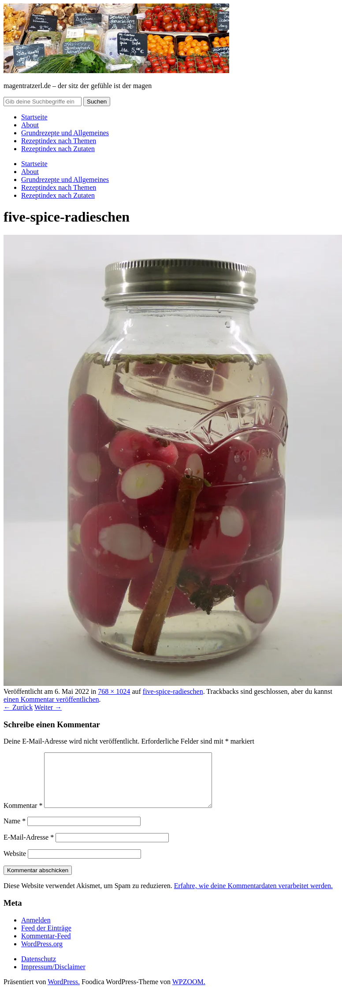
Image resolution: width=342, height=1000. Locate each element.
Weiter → (48, 707)
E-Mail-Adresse (29, 848)
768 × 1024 (114, 691)
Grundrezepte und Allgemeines (65, 133)
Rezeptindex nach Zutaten (58, 148)
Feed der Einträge (46, 938)
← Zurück (18, 707)
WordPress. (64, 992)
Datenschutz (38, 969)
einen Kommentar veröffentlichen (51, 699)
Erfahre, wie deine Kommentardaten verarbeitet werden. (253, 896)
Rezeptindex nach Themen (58, 140)
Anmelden (36, 930)
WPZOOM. (188, 992)
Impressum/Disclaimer (53, 977)
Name (15, 831)
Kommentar (23, 816)
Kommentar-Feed (46, 946)
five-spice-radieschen (173, 691)
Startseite (34, 117)
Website (15, 864)
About (30, 125)
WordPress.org (42, 954)
